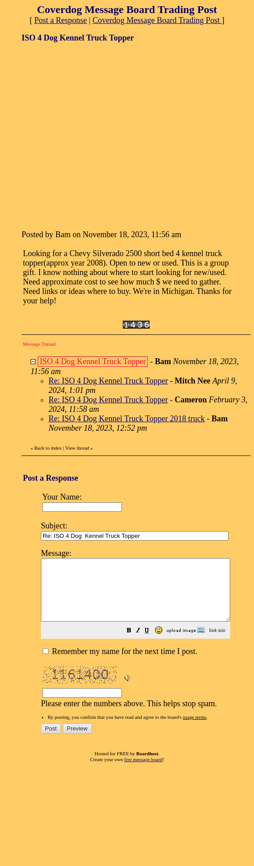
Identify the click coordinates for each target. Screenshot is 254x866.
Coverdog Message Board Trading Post (157, 20)
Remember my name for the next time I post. (120, 663)
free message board (143, 771)
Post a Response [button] (60, 20)
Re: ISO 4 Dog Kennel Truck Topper (108, 380)
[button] (151, 643)
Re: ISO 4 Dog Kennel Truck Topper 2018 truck (127, 418)
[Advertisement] (84, 135)
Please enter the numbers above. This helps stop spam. (147, 633)
